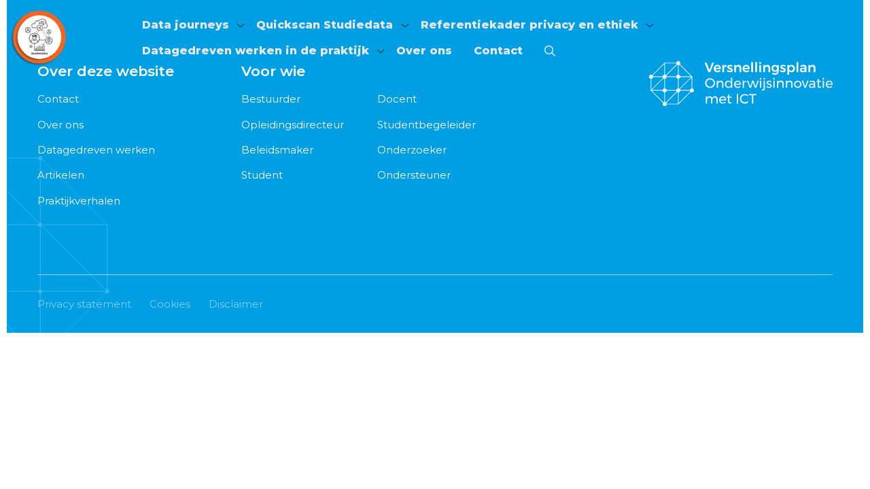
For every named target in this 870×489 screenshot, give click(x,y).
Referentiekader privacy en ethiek (537, 26)
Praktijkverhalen (78, 200)
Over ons (427, 49)
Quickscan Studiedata (328, 26)
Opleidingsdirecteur (292, 124)
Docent (397, 98)
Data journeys (183, 26)
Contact (501, 49)
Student (262, 174)
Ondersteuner (414, 174)
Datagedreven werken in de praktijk (253, 49)
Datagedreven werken (96, 149)
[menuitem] (189, 27)
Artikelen (60, 174)
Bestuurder (270, 98)
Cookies (170, 304)
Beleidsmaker (277, 149)
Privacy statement (84, 304)
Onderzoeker (412, 149)
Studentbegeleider (426, 124)
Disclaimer (236, 304)
